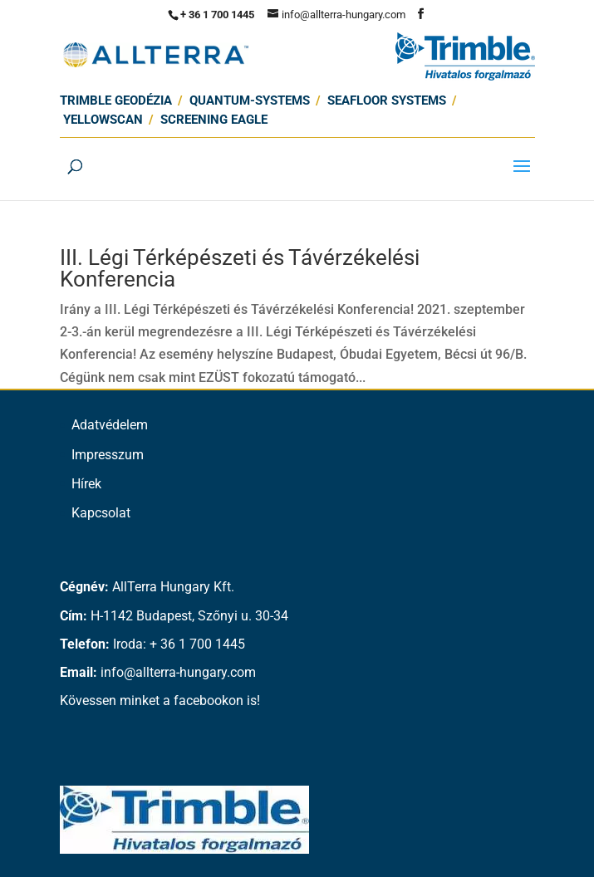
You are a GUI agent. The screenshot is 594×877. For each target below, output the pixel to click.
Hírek (86, 484)
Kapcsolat (100, 513)
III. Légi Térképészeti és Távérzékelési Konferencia (240, 268)
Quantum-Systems (249, 100)
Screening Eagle (214, 119)
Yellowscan (103, 119)
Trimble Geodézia (116, 100)
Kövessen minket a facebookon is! (160, 700)
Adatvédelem (109, 425)
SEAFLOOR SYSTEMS (386, 100)
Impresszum (107, 455)
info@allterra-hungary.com (178, 672)
